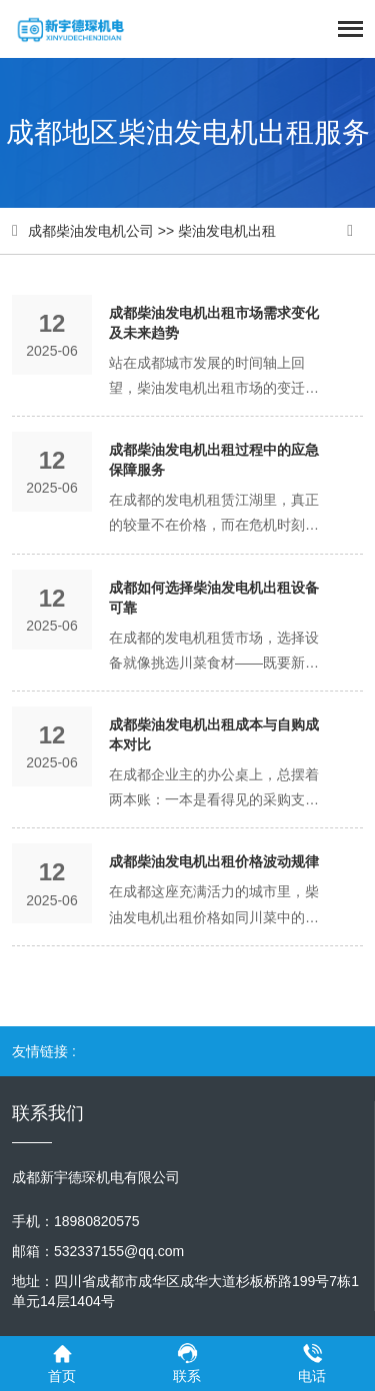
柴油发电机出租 (227, 231)
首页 (62, 1362)
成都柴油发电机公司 (91, 231)
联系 (187, 1362)
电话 (312, 1362)
